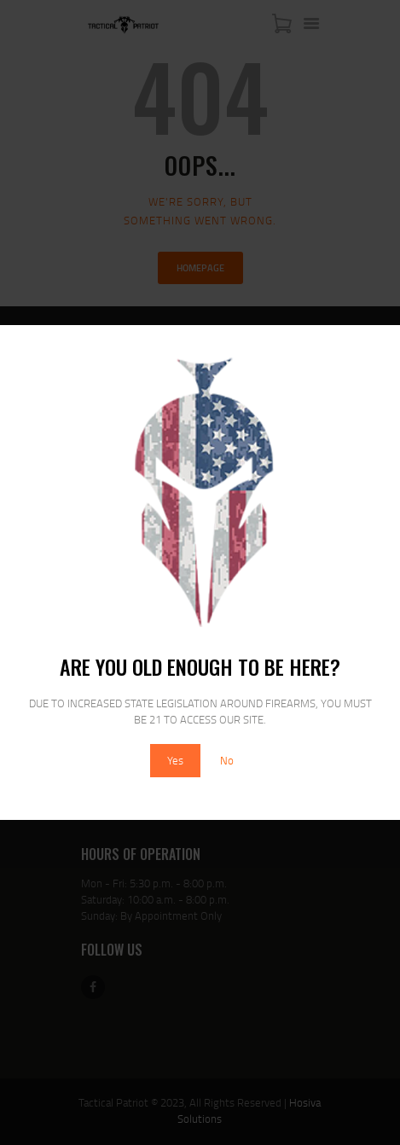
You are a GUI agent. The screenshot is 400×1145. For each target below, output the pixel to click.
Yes (175, 760)
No (227, 760)
